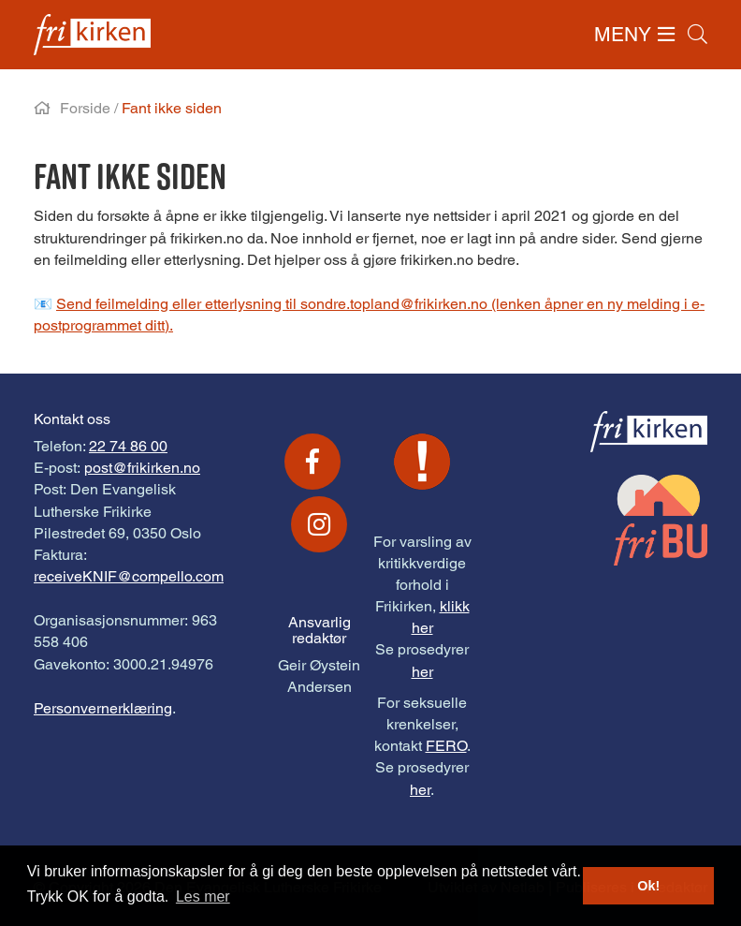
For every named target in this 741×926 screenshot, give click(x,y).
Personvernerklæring (103, 708)
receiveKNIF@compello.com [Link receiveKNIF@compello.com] (129, 576)
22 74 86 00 (128, 446)
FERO (446, 746)
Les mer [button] (203, 896)
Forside (85, 108)
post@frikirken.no (142, 468)
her (422, 672)
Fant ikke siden (172, 108)
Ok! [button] (648, 885)
